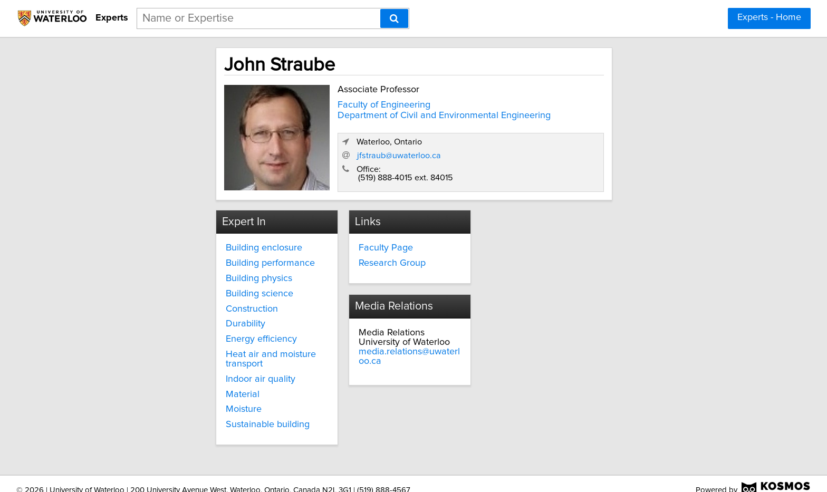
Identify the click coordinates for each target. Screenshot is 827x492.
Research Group (353, 259)
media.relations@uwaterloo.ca (567, 263)
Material (151, 381)
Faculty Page (347, 244)
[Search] (394, 18)
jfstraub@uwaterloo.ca (590, 150)
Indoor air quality (169, 366)
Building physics (167, 274)
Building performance (179, 259)
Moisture (152, 396)
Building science (168, 290)
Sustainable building (176, 411)
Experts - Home (769, 17)
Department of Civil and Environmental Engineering (348, 113)
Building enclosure (172, 244)
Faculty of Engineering (288, 103)
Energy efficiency (170, 335)
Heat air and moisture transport (199, 350)
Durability (154, 320)
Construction (160, 305)
